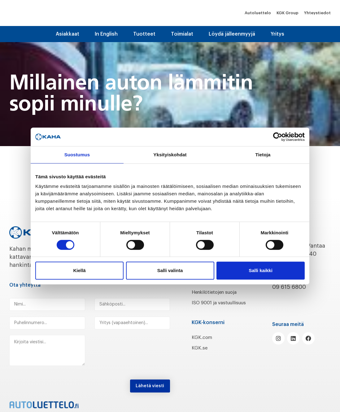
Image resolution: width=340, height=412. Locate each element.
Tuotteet (144, 34)
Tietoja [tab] (263, 154)
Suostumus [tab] (77, 154)
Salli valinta (170, 270)
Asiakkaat (67, 34)
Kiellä (79, 270)
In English (106, 34)
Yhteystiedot (317, 13)
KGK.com (204, 345)
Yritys (277, 34)
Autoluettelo (258, 13)
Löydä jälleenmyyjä (232, 34)
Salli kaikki (260, 270)
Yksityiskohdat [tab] (169, 154)
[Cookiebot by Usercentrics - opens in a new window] (278, 136)
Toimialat (182, 34)
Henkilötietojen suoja (220, 292)
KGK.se (201, 356)
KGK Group (288, 13)
